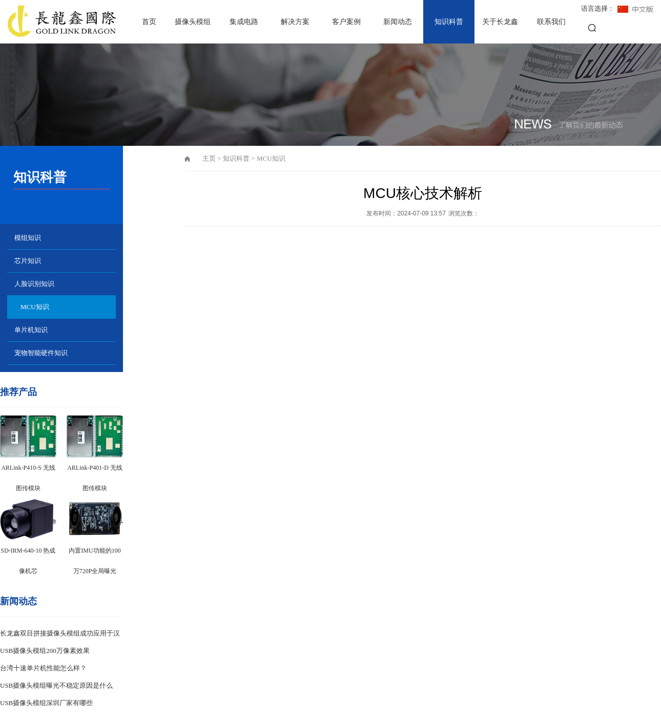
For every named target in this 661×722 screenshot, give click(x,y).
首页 (149, 22)
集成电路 (244, 22)
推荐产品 (18, 392)
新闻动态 (397, 22)
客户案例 (346, 22)
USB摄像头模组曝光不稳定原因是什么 (56, 685)
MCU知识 (34, 307)
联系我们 (551, 22)
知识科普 (449, 22)
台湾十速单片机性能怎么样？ (43, 668)
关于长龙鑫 (500, 22)
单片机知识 (31, 330)
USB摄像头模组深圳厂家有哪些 (46, 703)
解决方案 (295, 22)
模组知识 (27, 238)
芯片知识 (27, 261)
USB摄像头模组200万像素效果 (45, 650)
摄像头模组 (193, 22)
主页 (209, 158)
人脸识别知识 (34, 284)
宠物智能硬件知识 (41, 353)
